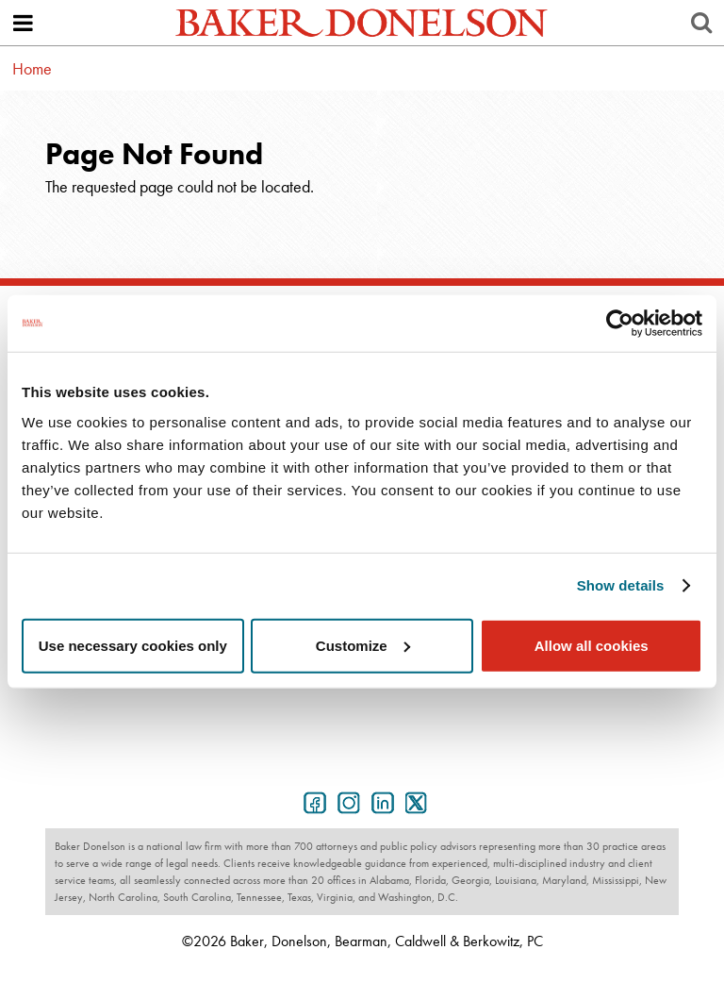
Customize (363, 645)
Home (32, 68)
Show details (621, 585)
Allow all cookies (592, 645)
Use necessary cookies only (133, 645)
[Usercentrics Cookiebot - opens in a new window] (619, 323)
